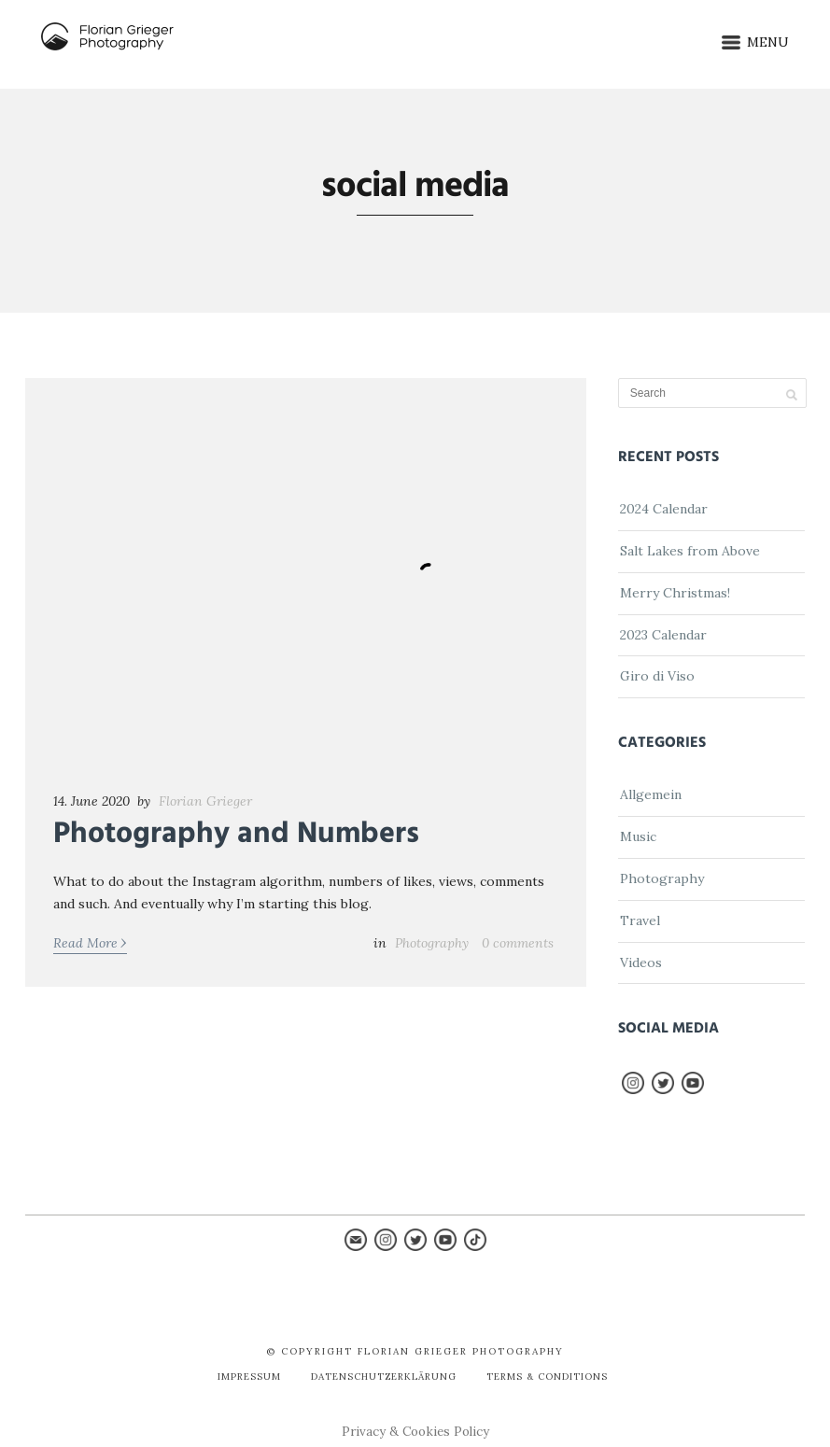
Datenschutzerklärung (384, 1376)
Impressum (249, 1376)
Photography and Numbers (236, 834)
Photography (432, 942)
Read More (90, 942)
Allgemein (651, 794)
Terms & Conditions (547, 1376)
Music (638, 836)
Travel (640, 920)
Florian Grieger (205, 801)
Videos (641, 962)
